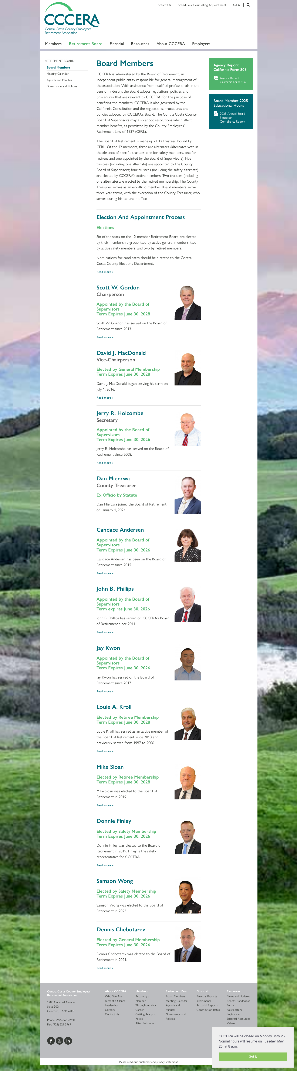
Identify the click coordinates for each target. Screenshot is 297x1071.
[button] (239, 1046)
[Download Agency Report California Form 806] (231, 80)
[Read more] (188, 302)
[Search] (246, 5)
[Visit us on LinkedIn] (68, 1040)
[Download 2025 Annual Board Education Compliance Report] (231, 117)
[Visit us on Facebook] (51, 1040)
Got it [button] (253, 1056)
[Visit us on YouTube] (60, 1040)
